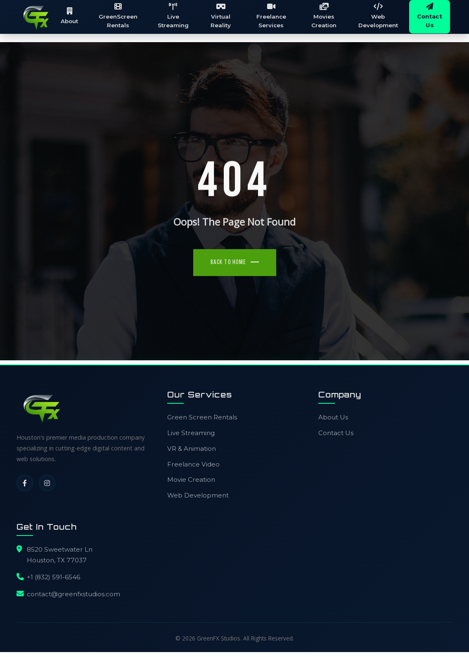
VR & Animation (191, 449)
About (73, 16)
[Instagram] (47, 484)
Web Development (378, 16)
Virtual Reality (223, 16)
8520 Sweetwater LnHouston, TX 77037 (59, 555)
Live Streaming (175, 16)
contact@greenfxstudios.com (73, 595)
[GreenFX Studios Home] (37, 17)
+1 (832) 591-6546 (53, 578)
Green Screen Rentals (202, 418)
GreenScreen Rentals (121, 16)
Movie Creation (191, 480)
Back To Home (228, 263)
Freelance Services (272, 16)
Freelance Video (193, 465)
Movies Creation (324, 16)
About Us (333, 418)
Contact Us (335, 434)
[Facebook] (25, 484)
